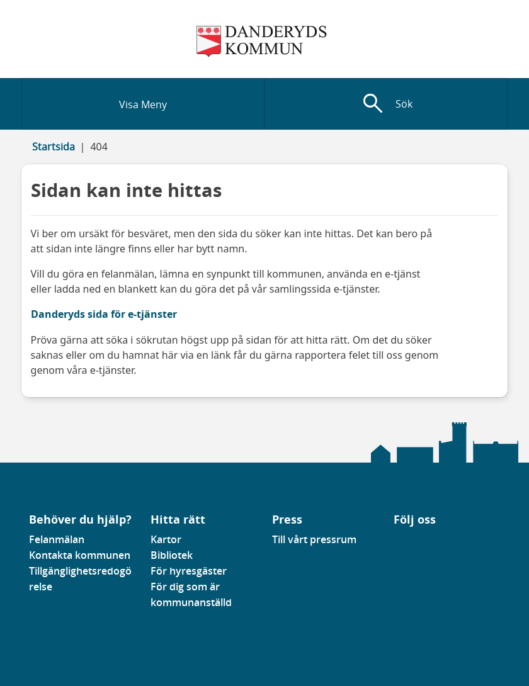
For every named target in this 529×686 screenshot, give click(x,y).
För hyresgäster (189, 571)
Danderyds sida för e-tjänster (104, 314)
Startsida (53, 147)
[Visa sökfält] (386, 104)
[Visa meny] (142, 104)
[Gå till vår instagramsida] (411, 543)
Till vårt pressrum (314, 539)
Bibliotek (172, 555)
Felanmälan (56, 539)
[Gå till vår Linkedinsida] (403, 543)
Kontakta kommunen (79, 555)
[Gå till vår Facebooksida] (394, 543)
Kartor (166, 539)
